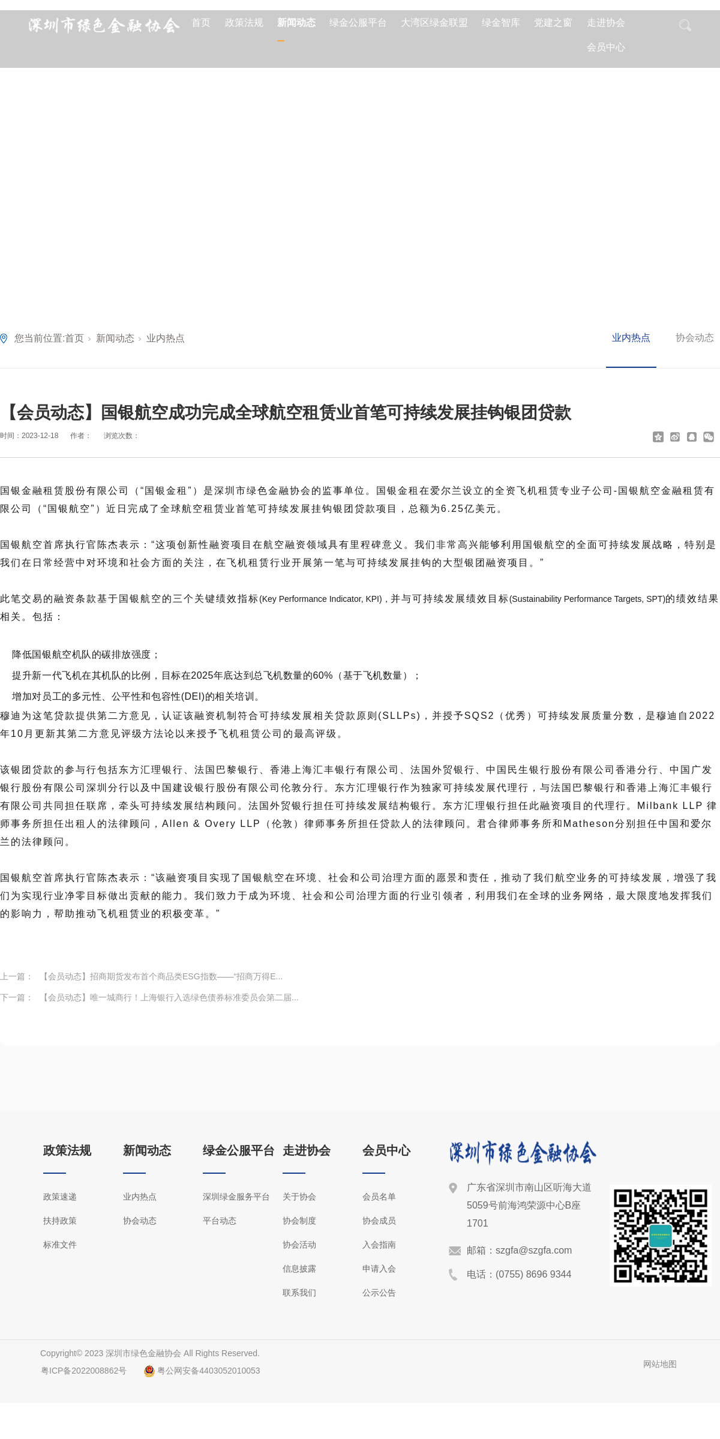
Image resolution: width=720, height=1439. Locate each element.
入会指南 (379, 1244)
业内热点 (165, 338)
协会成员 (379, 1220)
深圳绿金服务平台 (236, 1196)
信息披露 (299, 1268)
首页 (201, 22)
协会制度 (299, 1220)
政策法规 (244, 22)
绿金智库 (501, 22)
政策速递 (60, 1196)
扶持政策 (60, 1220)
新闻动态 (296, 22)
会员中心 (606, 47)
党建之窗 (553, 22)
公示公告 (379, 1292)
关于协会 (299, 1196)
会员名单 (379, 1196)
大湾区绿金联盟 (434, 22)
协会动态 (695, 337)
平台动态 (219, 1220)
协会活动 (299, 1244)
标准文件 (60, 1244)
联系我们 (299, 1292)
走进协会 (606, 22)
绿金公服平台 (358, 22)
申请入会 (379, 1268)
